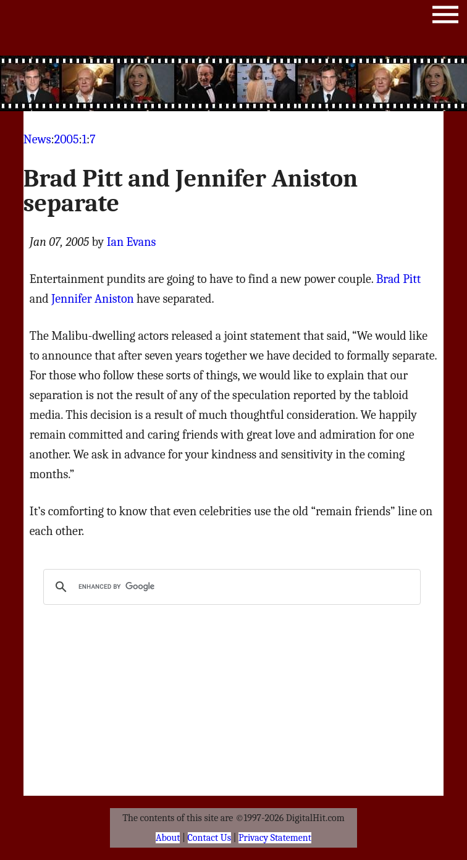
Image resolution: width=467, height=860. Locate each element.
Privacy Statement (274, 837)
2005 (66, 139)
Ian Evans (131, 242)
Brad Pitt (398, 279)
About (168, 837)
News (37, 139)
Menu (445, 17)
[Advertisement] (233, 83)
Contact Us (209, 837)
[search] (230, 587)
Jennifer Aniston (92, 299)
